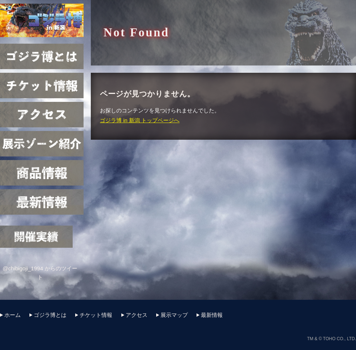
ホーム (12, 315)
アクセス (42, 114)
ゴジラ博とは (42, 56)
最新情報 (42, 202)
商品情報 (42, 173)
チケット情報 (42, 85)
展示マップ (42, 143)
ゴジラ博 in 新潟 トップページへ (139, 120)
